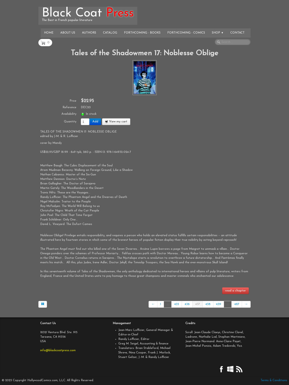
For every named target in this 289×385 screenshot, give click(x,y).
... (168, 304)
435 (176, 304)
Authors (89, 32)
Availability (68, 113)
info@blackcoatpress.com (58, 350)
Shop (218, 32)
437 (197, 304)
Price (73, 100)
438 (207, 304)
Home (49, 32)
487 (236, 304)
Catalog (110, 32)
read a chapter (235, 290)
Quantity (70, 121)
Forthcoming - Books (142, 32)
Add (95, 121)
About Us (67, 32)
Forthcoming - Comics (186, 32)
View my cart (116, 121)
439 (218, 304)
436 (187, 304)
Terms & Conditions (274, 380)
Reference (69, 107)
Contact (237, 32)
